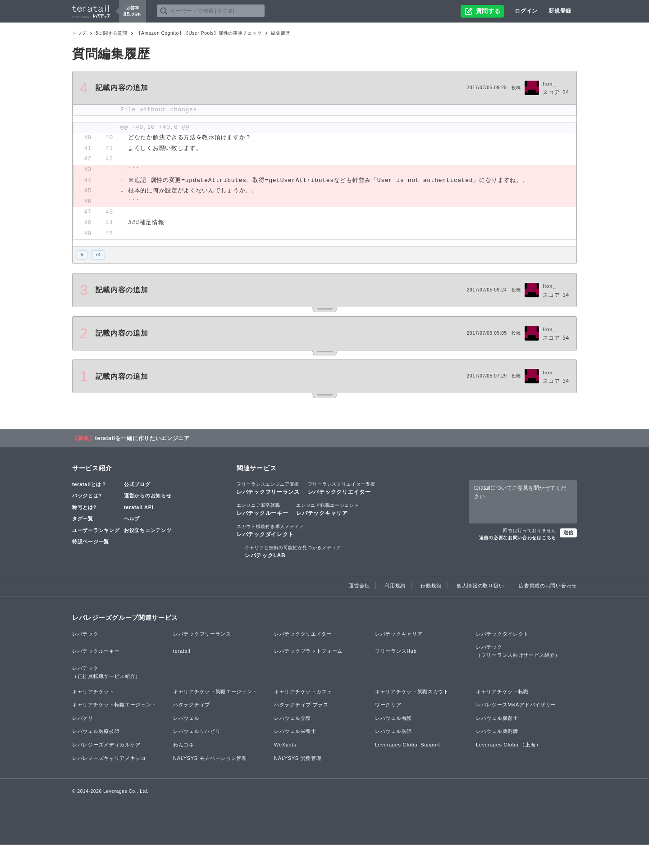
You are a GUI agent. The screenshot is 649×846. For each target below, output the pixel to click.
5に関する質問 (111, 33)
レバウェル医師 (393, 732)
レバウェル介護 (292, 719)
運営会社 (359, 587)
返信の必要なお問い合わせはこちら (517, 539)
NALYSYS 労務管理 (297, 759)
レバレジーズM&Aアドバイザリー (516, 706)
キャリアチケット (93, 692)
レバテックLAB (293, 553)
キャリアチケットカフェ (303, 692)
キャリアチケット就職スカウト (412, 692)
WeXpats (285, 746)
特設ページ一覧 (90, 543)
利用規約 (395, 587)
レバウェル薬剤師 (497, 732)
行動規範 (431, 587)
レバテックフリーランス (268, 489)
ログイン (526, 11)
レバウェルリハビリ (196, 732)
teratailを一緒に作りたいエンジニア (142, 439)
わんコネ (183, 746)
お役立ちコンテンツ (147, 531)
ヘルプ (132, 520)
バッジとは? (87, 497)
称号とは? (84, 508)
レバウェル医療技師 (95, 732)
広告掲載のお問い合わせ (548, 587)
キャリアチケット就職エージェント (215, 692)
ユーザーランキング (95, 531)
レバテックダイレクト (270, 531)
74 (98, 256)
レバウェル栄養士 (295, 732)
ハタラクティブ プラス (301, 706)
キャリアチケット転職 (502, 692)
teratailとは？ (89, 485)
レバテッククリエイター (341, 489)
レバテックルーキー (262, 510)
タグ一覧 (82, 520)
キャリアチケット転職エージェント (114, 706)
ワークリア (388, 706)
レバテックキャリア (327, 510)
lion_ (549, 83)
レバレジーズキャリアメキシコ (109, 759)
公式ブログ (137, 485)
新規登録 (559, 11)
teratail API (138, 508)
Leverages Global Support (407, 746)
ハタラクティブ (191, 706)
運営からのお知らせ (147, 497)
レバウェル (186, 719)
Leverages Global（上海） (508, 746)
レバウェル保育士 (497, 719)
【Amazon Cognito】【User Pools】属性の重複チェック (199, 33)
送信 (568, 534)
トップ (79, 33)
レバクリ (82, 719)
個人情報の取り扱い (480, 587)
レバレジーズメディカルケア (106, 746)
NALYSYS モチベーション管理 (210, 759)
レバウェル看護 (393, 719)
